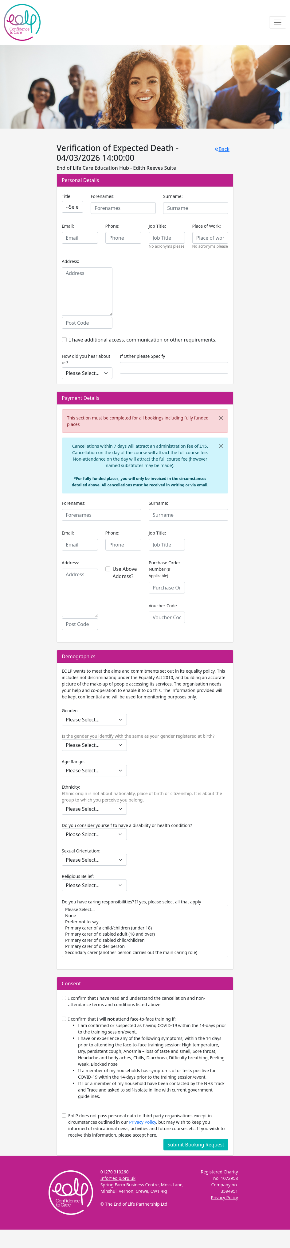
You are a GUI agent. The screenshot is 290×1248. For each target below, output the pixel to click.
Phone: (112, 226)
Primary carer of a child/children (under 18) (145, 928)
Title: (67, 196)
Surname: (172, 196)
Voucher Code (163, 606)
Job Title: (157, 226)
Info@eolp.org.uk (117, 1178)
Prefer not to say (145, 922)
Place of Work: (206, 226)
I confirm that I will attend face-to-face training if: (148, 1057)
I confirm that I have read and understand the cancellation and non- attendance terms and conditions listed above (136, 1001)
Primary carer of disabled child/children (145, 940)
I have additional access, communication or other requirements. (143, 339)
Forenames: (102, 196)
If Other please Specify (142, 356)
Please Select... (145, 909)
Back (222, 149)
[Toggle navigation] (277, 22)
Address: (70, 261)
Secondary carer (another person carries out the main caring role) (145, 952)
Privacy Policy (142, 1122)
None (145, 916)
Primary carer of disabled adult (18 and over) (145, 934)
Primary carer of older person (145, 946)
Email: (68, 226)
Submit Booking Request (195, 1144)
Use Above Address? (125, 573)
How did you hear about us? (86, 359)
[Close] (221, 418)
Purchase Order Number (164, 569)
